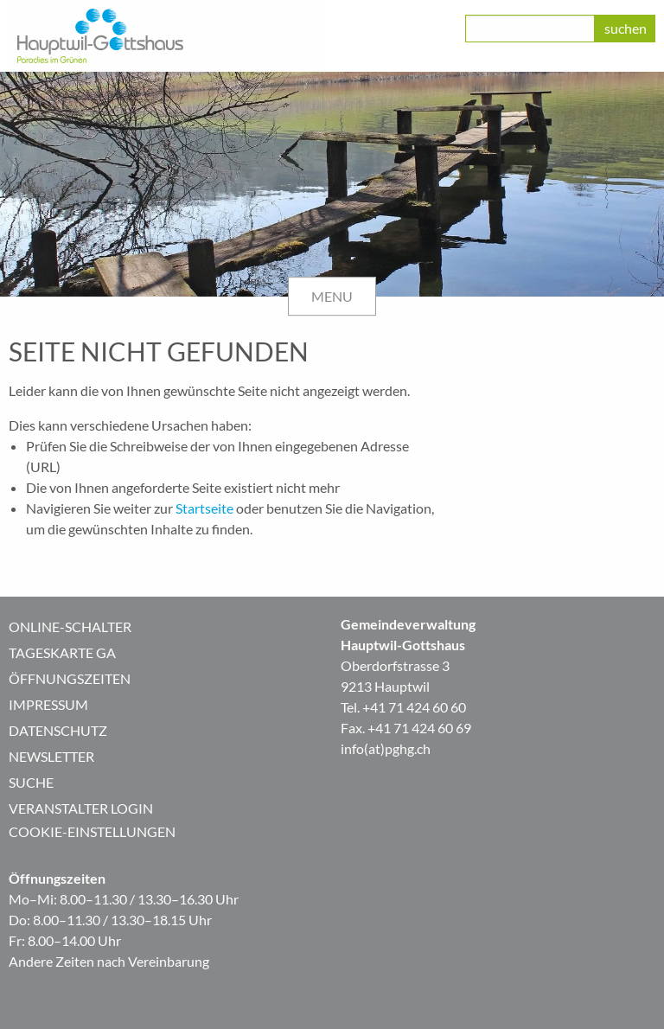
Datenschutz (58, 730)
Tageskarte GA (62, 652)
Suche (31, 782)
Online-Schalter (70, 626)
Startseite (204, 508)
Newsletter (51, 756)
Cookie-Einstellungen (92, 831)
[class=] (530, 28)
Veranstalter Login (81, 808)
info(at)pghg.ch (386, 748)
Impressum (48, 704)
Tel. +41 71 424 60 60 (403, 707)
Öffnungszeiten (70, 678)
